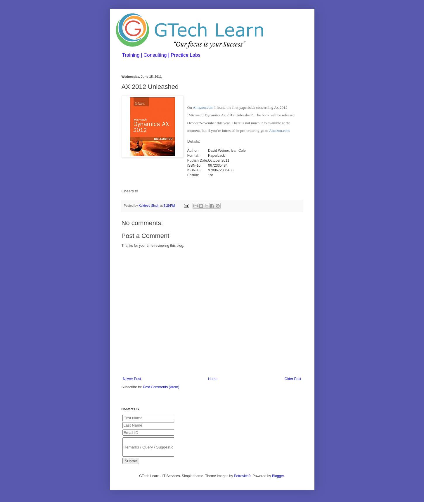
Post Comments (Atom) (161, 387)
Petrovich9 (242, 476)
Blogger (278, 476)
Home (212, 379)
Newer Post (132, 379)
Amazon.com (203, 107)
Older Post (293, 379)
